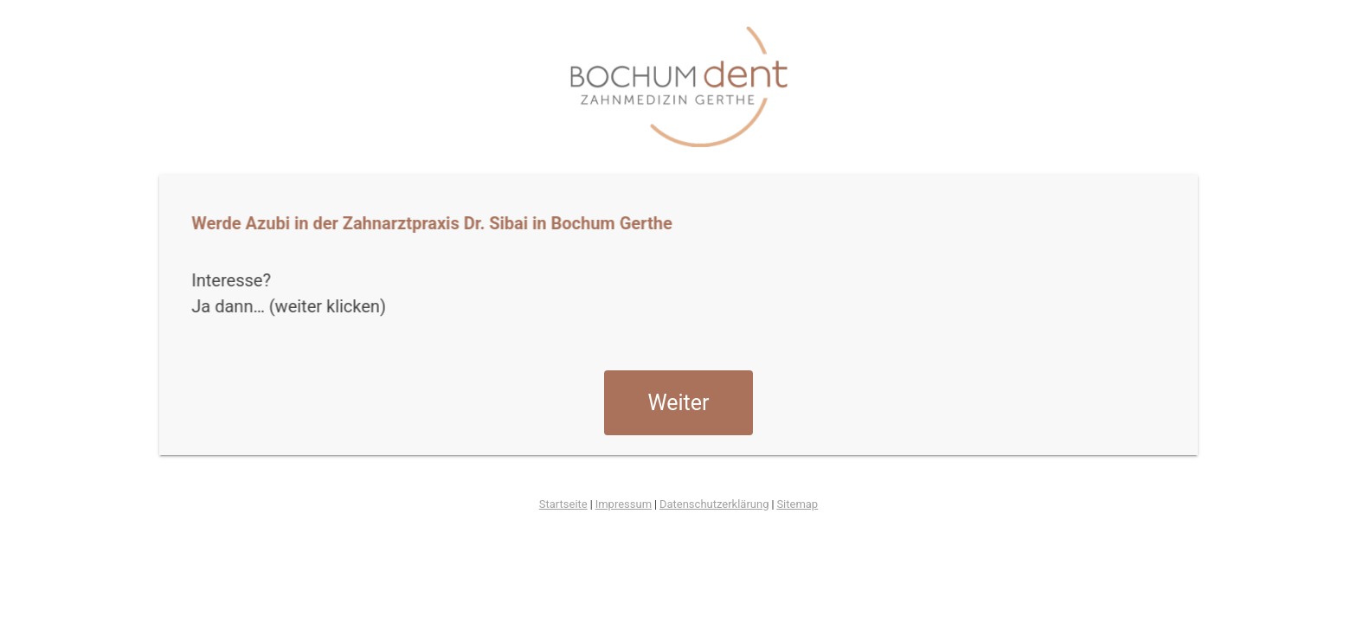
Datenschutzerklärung (714, 504)
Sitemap (797, 504)
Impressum (623, 504)
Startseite (563, 504)
